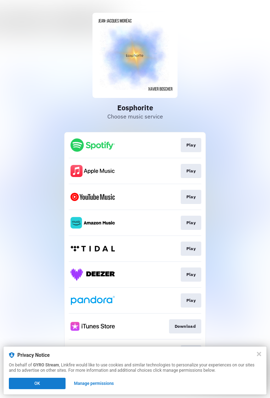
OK (37, 383)
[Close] (259, 354)
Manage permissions (94, 383)
